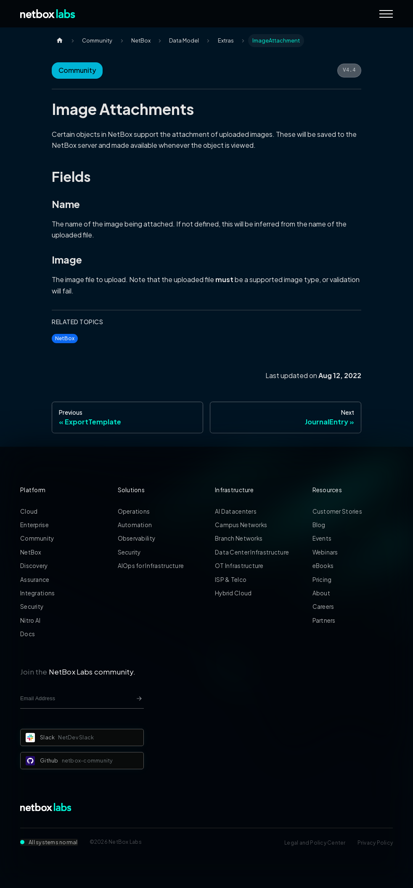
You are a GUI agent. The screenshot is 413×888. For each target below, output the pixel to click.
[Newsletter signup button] (139, 698)
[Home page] (60, 40)
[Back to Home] (47, 13)
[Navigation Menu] (386, 14)
